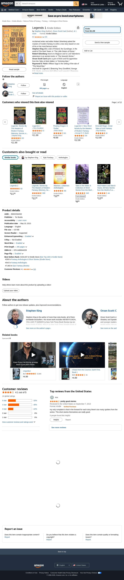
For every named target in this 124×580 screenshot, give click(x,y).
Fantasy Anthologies (19, 263)
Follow (23, 85)
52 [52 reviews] (21, 189)
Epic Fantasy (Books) (21, 266)
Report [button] (68, 420)
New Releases (74, 10)
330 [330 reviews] (43, 193)
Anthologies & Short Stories (58, 21)
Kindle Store (6, 21)
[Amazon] (7, 4)
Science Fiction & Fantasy (32, 21)
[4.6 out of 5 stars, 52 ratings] (38, 131)
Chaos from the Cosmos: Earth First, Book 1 (86, 371)
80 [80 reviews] (65, 191)
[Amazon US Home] (39, 566)
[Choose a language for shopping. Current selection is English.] (61, 565)
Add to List (88, 51)
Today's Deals (61, 10)
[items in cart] (120, 4)
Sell (106, 10)
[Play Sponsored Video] (33, 355)
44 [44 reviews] (109, 193)
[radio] (102, 30)
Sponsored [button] (6, 338)
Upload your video (11, 291)
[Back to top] (62, 554)
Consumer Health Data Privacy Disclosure (64, 573)
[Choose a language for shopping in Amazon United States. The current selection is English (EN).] (83, 4)
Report (7, 537)
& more (56, 31)
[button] (3, 9)
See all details (37, 93)
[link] (20, 130)
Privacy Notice (44, 573)
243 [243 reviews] (87, 193)
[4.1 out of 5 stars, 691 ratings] (59, 133)
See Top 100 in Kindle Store (51, 257)
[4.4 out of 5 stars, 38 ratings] (101, 133)
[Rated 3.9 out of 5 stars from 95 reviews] (88, 374)
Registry (113, 10)
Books (50, 10)
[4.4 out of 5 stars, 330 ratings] (17, 138)
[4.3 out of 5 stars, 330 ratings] (80, 136)
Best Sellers (41, 10)
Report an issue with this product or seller (49, 96)
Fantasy (45, 21)
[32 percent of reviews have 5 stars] (19, 400)
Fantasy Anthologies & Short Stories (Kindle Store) (30, 259)
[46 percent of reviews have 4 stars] (19, 405)
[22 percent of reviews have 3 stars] (19, 409)
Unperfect (27, 371)
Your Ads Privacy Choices (88, 573)
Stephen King (40, 31)
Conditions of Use (31, 573)
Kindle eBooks (17, 21)
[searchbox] (47, 3)
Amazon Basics (28, 10)
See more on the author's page (38, 328)
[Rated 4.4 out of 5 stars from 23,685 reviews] (39, 373)
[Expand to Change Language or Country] (69, 565)
